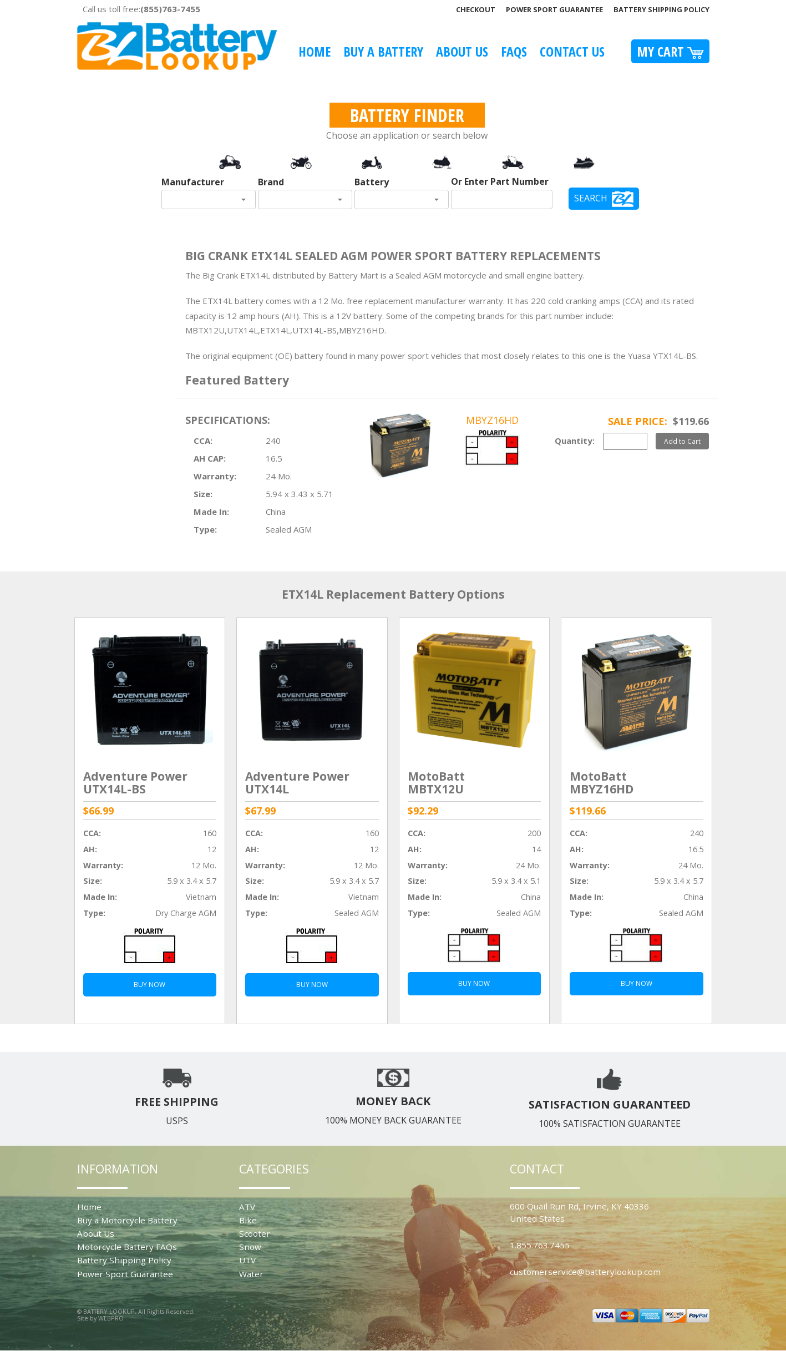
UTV (247, 1260)
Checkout (475, 9)
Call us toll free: (141, 8)
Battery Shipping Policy (661, 9)
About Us (462, 51)
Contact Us (572, 51)
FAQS (514, 51)
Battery (371, 182)
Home (314, 51)
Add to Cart (682, 441)
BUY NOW (149, 984)
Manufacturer (192, 182)
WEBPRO (111, 1318)
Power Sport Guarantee (554, 9)
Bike (248, 1220)
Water (251, 1273)
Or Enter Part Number (500, 181)
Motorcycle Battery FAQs (127, 1246)
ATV (247, 1206)
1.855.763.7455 (540, 1245)
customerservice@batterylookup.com (585, 1271)
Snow (250, 1246)
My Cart (670, 51)
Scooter (254, 1233)
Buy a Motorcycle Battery (127, 1220)
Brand (271, 182)
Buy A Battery (383, 51)
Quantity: (575, 440)
